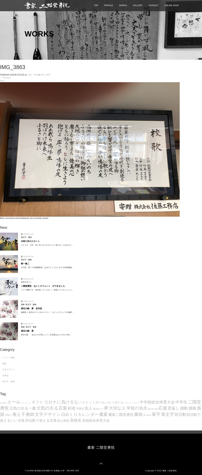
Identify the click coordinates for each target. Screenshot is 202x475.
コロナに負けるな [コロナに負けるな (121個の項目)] (61, 402)
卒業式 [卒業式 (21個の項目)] (80, 408)
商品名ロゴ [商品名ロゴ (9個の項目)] (98, 409)
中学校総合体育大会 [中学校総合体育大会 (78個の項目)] (157, 402)
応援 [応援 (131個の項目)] (162, 408)
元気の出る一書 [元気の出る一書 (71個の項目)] (22, 408)
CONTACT (154, 5)
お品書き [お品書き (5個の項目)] (3, 403)
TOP (96, 5)
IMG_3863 (45, 75)
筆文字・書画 (26, 237)
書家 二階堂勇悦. (169, 471)
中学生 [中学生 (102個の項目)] (181, 402)
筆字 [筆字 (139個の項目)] (156, 414)
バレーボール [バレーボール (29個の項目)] (115, 402)
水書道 (5, 375)
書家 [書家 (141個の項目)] (103, 414)
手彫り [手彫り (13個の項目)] (8, 415)
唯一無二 (25, 263)
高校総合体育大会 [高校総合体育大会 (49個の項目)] (96, 420)
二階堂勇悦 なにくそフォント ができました (43, 286)
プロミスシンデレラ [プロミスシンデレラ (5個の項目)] (131, 403)
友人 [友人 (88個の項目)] (88, 408)
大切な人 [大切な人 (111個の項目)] (117, 408)
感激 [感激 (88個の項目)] (192, 408)
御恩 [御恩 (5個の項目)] (156, 409)
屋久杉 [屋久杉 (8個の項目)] (151, 409)
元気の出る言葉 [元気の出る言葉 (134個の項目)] (51, 408)
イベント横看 (8, 357)
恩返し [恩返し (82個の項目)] (174, 408)
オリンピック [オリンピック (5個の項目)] (26, 403)
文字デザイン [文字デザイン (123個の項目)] (48, 414)
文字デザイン (26, 282)
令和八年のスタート (30, 241)
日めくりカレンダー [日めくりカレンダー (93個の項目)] (80, 414)
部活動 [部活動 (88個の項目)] (180, 414)
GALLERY (138, 5)
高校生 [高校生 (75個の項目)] (76, 420)
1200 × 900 (32, 75)
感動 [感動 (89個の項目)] (184, 408)
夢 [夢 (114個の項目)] (106, 408)
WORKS (123, 5)
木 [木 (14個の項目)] (144, 415)
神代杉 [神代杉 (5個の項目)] (148, 415)
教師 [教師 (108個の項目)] (30, 414)
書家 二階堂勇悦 (101, 447)
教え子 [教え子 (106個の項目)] (19, 414)
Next (3, 80)
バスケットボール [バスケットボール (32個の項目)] (92, 402)
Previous (5, 78)
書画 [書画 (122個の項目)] (138, 414)
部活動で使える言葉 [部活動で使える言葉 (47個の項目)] (41, 420)
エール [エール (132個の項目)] (14, 402)
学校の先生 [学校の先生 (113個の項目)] (136, 408)
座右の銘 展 (27, 331)
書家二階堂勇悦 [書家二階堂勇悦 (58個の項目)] (121, 415)
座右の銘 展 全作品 (31, 308)
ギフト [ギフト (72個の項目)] (37, 402)
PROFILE (108, 5)
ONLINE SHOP (172, 5)
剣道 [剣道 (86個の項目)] (71, 408)
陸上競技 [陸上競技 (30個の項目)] (63, 420)
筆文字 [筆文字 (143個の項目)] (167, 414)
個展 (23, 304)
